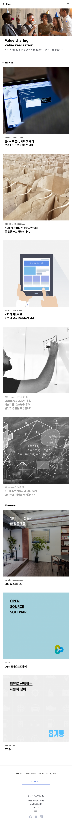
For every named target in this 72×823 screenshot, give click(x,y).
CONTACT (36, 782)
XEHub (7, 4)
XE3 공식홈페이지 (36, 804)
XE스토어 (36, 808)
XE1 (36, 811)
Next (66, 21)
